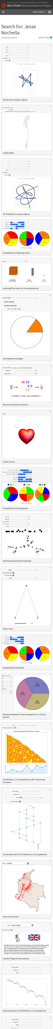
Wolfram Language (29, 3)
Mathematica (43, 3)
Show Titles (45, 37)
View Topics (38, 12)
